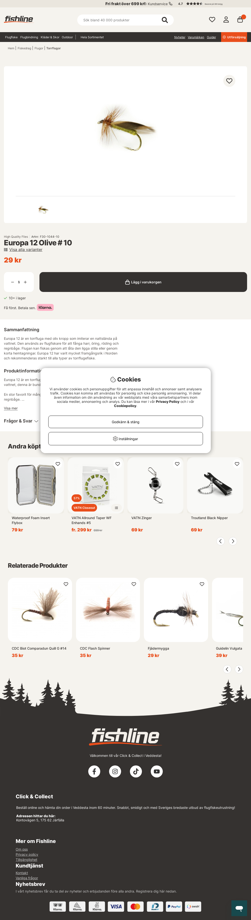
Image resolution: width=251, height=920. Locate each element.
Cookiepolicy (125, 406)
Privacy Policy (167, 401)
